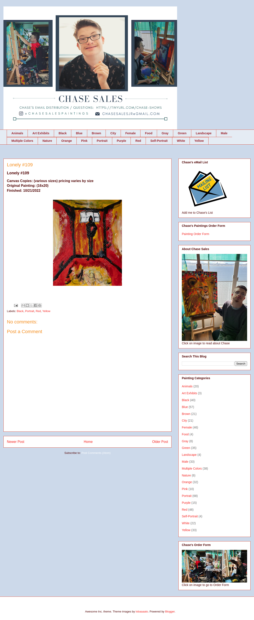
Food (148, 133)
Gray (165, 133)
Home (88, 442)
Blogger (170, 611)
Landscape (204, 133)
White (181, 140)
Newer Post (15, 442)
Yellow (199, 140)
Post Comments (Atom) (96, 453)
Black (63, 133)
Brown (96, 133)
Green (182, 133)
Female (130, 133)
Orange (66, 140)
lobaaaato (142, 611)
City (113, 133)
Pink (84, 140)
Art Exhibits (40, 133)
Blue (79, 133)
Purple (121, 140)
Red (138, 140)
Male (224, 133)
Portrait (102, 140)
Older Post (160, 442)
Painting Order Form (195, 234)
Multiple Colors (22, 140)
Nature (47, 140)
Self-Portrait (159, 140)
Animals (17, 133)
